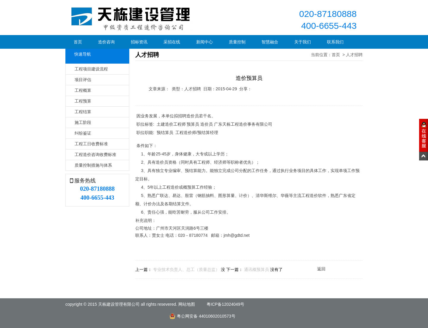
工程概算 (83, 90)
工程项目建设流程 (91, 69)
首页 (78, 42)
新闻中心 (204, 42)
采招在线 (171, 42)
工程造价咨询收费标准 (95, 154)
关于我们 (302, 42)
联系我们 (335, 42)
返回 (321, 268)
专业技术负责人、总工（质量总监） (186, 269)
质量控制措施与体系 (93, 165)
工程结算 (83, 111)
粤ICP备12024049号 (226, 304)
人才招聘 (354, 54)
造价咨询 (106, 42)
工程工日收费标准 (91, 143)
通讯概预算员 (256, 269)
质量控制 (237, 42)
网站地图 (186, 304)
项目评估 (83, 79)
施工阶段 (83, 122)
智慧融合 (270, 42)
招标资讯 (139, 42)
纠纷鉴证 (83, 133)
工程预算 (83, 101)
